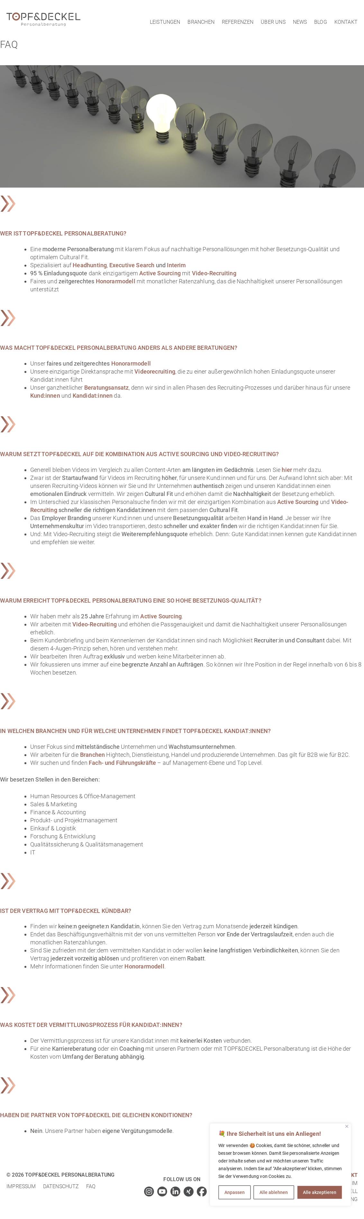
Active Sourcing (160, 273)
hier (287, 469)
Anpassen (234, 1192)
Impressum (21, 1186)
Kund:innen (45, 395)
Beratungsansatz (106, 387)
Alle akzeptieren (319, 1192)
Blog (320, 22)
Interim (176, 265)
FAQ (91, 1186)
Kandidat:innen (93, 395)
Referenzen (238, 22)
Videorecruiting (154, 371)
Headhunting (90, 265)
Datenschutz (61, 1186)
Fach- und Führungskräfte (122, 762)
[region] (280, 1164)
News (300, 22)
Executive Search (132, 265)
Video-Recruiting (213, 273)
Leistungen (165, 22)
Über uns (273, 22)
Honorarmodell (115, 281)
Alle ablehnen (273, 1192)
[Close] (346, 1126)
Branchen (200, 22)
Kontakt (346, 22)
